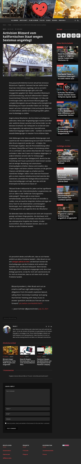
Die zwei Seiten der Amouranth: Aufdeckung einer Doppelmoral (66, 130)
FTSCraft (25, 450)
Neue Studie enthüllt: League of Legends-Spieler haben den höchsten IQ (67, 57)
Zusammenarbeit (48, 450)
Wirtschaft (23, 20)
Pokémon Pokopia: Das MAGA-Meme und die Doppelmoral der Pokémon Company (44, 361)
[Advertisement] (33, 241)
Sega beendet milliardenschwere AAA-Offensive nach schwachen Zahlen (66, 112)
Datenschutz (7, 450)
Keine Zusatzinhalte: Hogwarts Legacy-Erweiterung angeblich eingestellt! (67, 215)
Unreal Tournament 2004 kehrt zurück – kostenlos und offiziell (66, 160)
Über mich (62, 20)
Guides (48, 20)
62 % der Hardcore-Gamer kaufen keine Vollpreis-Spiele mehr (67, 95)
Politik (42, 20)
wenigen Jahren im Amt (20, 262)
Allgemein (14, 20)
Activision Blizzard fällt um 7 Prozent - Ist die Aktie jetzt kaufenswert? (31, 376)
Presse (45, 454)
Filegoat (25, 454)
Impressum (6, 454)
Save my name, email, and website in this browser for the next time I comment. (28, 423)
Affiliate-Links (7, 458)
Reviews (54, 20)
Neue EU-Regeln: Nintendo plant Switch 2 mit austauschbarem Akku (27, 361)
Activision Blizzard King (10, 318)
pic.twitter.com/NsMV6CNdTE (30, 303)
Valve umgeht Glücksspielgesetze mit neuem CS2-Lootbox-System (66, 196)
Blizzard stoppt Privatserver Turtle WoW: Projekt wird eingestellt (9, 361)
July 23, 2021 (43, 309)
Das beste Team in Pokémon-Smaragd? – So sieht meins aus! (67, 76)
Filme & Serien (33, 20)
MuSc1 (4, 29)
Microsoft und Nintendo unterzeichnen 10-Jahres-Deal (65, 178)
